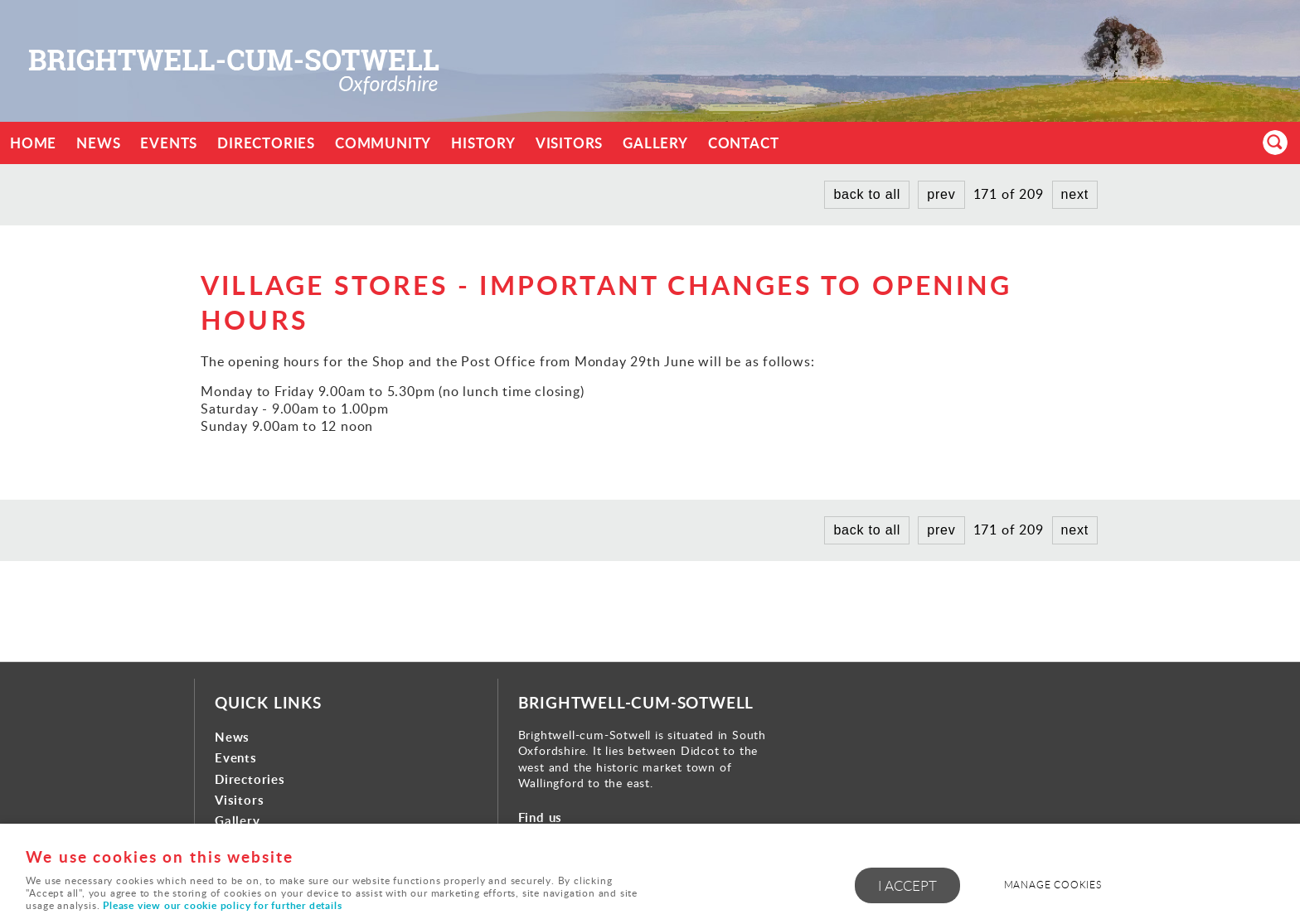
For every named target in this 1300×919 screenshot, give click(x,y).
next (1075, 194)
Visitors (569, 142)
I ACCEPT (907, 885)
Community (383, 142)
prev (941, 194)
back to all (866, 194)
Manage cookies (1053, 884)
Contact (743, 142)
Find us (540, 817)
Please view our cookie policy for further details (222, 905)
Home (33, 142)
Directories (266, 142)
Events (168, 142)
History (483, 142)
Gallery (655, 142)
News (98, 142)
